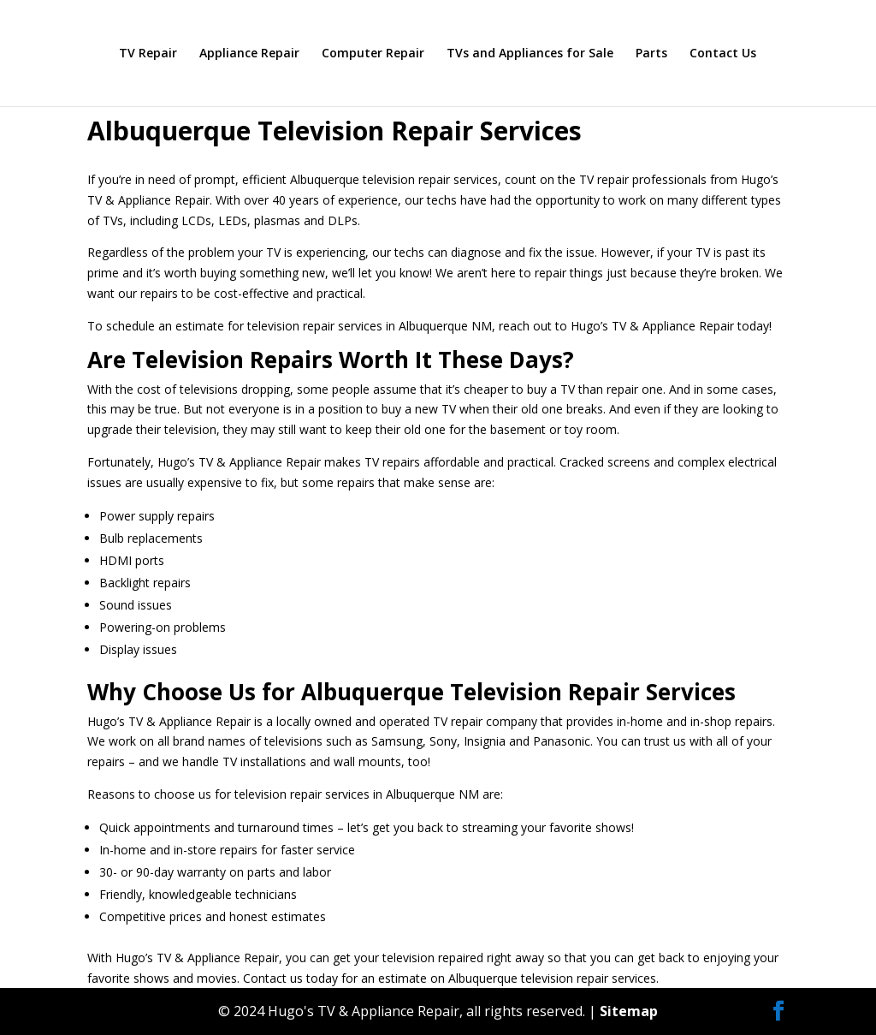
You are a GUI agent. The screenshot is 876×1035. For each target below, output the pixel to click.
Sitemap (629, 1011)
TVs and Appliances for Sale (530, 54)
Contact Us (723, 54)
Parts (651, 54)
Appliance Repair (249, 54)
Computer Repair (373, 54)
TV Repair (148, 54)
